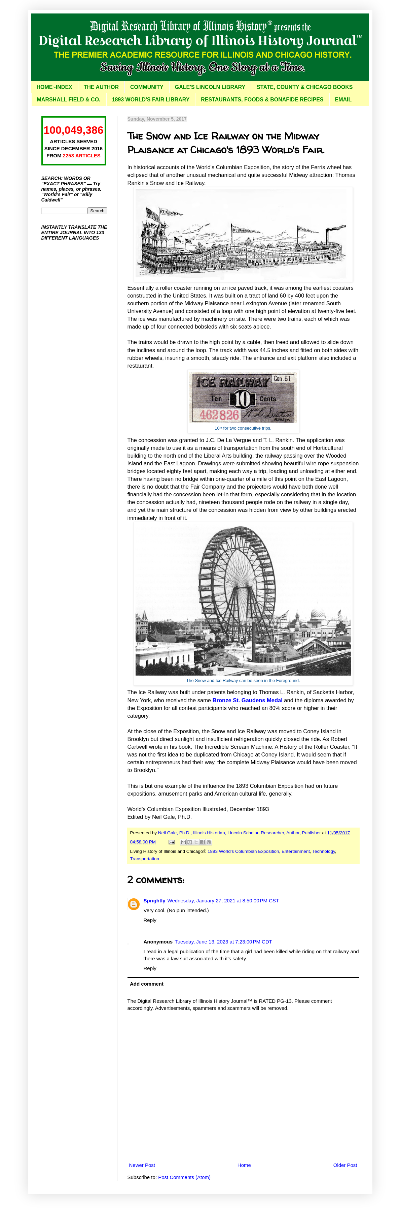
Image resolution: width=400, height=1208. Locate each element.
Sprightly (155, 900)
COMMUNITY (146, 87)
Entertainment (296, 851)
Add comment (146, 984)
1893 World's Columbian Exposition (243, 851)
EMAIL (343, 99)
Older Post (345, 1165)
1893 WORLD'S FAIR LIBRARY (151, 99)
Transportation (144, 858)
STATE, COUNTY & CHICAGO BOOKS (305, 87)
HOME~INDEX (54, 87)
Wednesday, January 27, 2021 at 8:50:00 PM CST (223, 900)
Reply (150, 920)
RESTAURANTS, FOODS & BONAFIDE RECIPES (262, 99)
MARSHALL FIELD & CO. (69, 99)
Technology (323, 851)
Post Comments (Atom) (184, 1177)
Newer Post (142, 1165)
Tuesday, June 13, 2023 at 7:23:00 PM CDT (223, 941)
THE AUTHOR (101, 87)
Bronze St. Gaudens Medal (248, 700)
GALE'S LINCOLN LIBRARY (210, 87)
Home (244, 1165)
